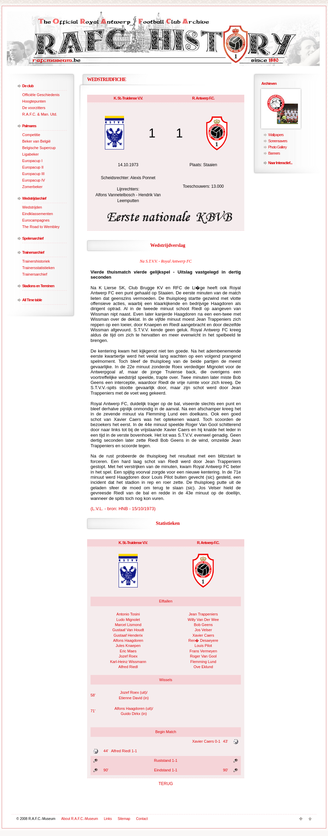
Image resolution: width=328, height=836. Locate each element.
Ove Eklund (203, 667)
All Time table (32, 300)
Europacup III (33, 174)
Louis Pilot (203, 645)
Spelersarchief (32, 238)
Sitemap (124, 819)
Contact (142, 819)
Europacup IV (33, 180)
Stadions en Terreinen (38, 286)
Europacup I (32, 161)
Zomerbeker (32, 187)
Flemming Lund (203, 662)
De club (27, 86)
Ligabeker (30, 154)
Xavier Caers (203, 635)
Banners (274, 153)
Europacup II (32, 167)
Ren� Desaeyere (203, 640)
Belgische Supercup (39, 148)
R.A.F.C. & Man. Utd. (39, 114)
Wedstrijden (32, 207)
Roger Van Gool (203, 656)
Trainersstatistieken (38, 268)
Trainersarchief (33, 252)
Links (108, 819)
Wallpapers (276, 135)
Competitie (31, 135)
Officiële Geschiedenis (40, 95)
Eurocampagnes (36, 220)
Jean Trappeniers (203, 614)
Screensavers (277, 141)
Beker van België (36, 141)
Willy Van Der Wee (203, 620)
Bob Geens (203, 625)
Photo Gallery (277, 147)
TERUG (166, 783)
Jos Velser (203, 630)
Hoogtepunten (34, 101)
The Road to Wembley (40, 227)
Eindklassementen (37, 214)
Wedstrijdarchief (34, 198)
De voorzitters (33, 108)
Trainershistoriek (36, 261)
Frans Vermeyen (203, 651)
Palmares (29, 126)
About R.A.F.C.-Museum (79, 819)
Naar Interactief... (280, 163)
